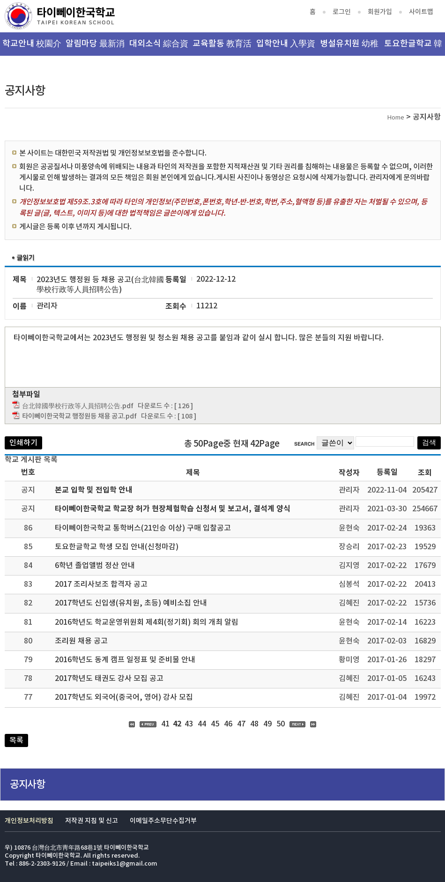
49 (267, 724)
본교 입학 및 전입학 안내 (94, 490)
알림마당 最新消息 (95, 47)
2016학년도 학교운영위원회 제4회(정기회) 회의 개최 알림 (146, 622)
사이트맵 (421, 12)
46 (228, 724)
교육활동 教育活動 (222, 47)
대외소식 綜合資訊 (158, 47)
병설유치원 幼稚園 (349, 47)
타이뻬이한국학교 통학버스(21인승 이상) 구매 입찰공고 (143, 528)
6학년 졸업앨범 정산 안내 (95, 565)
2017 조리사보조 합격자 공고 (101, 584)
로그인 (342, 12)
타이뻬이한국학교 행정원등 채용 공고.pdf (79, 416)
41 (165, 724)
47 (241, 724)
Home (395, 117)
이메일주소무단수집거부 (163, 821)
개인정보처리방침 (29, 821)
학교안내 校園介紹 (31, 47)
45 (215, 724)
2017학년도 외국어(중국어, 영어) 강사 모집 (124, 697)
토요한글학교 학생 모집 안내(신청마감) (116, 547)
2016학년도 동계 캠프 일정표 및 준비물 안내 (125, 660)
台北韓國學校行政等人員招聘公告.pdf (78, 406)
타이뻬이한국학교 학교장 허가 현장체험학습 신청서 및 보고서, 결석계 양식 (172, 509)
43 (189, 724)
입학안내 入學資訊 (285, 47)
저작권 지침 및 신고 (91, 821)
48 (254, 724)
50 (280, 724)
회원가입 (380, 12)
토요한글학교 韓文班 (413, 47)
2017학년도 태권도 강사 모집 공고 (109, 678)
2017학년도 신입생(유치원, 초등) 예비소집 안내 (131, 603)
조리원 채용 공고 (81, 641)
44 (202, 724)
